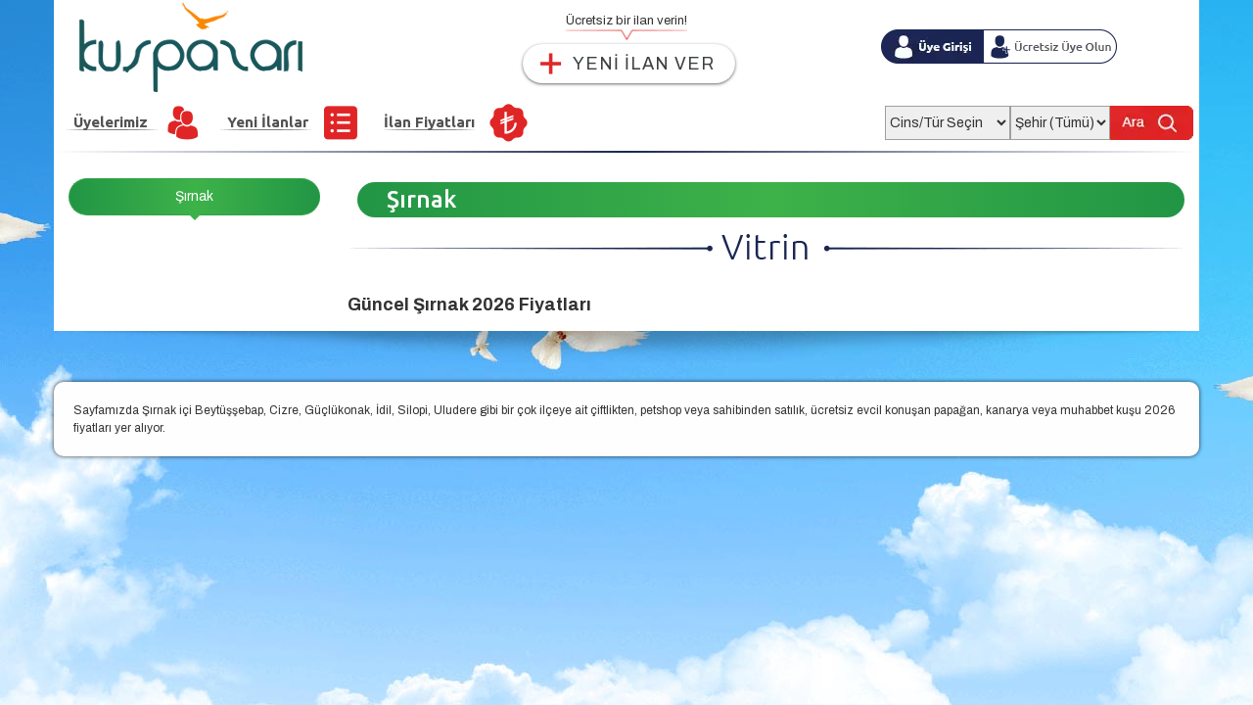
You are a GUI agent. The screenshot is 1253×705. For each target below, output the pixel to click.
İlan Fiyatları (429, 122)
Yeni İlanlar (267, 122)
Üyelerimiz (110, 122)
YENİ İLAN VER (644, 63)
